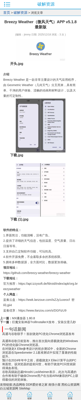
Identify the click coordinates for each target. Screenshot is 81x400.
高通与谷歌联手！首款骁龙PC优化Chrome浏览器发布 (38, 334)
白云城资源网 (9, 388)
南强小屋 (54, 384)
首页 (6, 12)
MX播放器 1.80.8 (23, 318)
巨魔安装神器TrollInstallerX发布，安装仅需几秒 (44, 322)
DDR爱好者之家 (37, 384)
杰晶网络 (19, 384)
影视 (70, 398)
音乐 (50, 398)
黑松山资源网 (70, 384)
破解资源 (20, 12)
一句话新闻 (15, 329)
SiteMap (24, 388)
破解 (29, 398)
